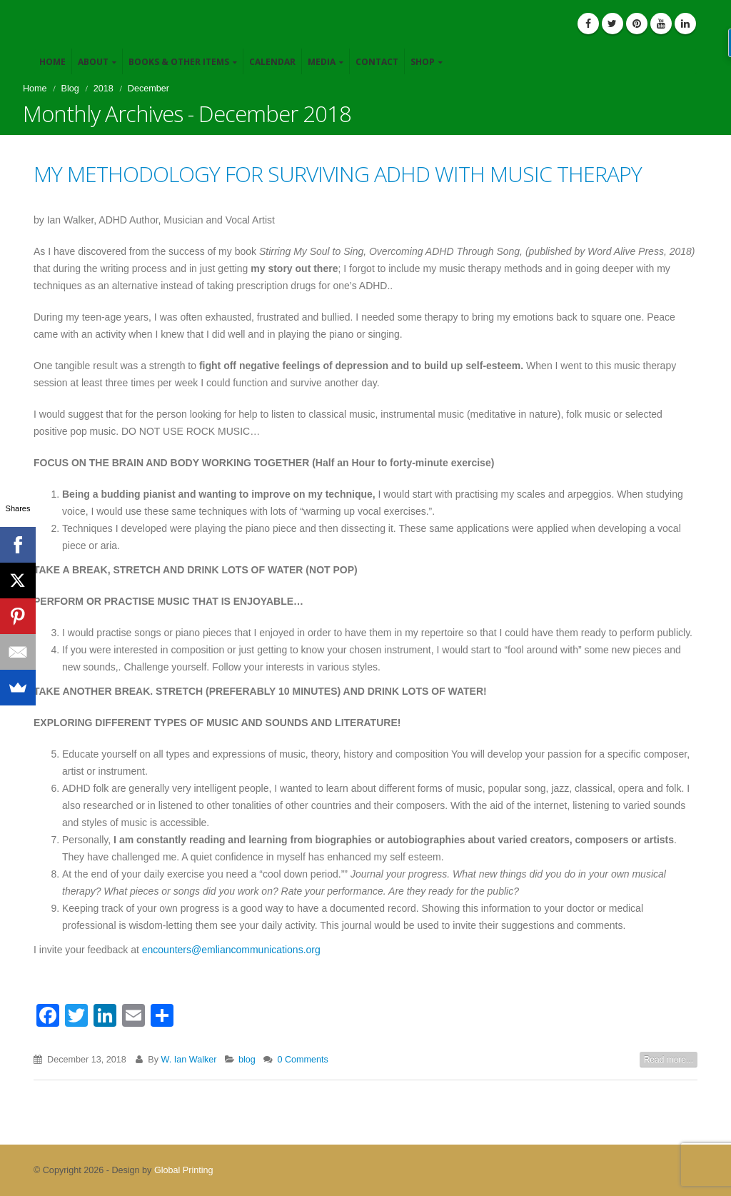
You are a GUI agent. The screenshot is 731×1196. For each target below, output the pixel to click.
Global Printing (183, 1170)
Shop (422, 62)
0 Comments (302, 1060)
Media (322, 62)
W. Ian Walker (189, 1060)
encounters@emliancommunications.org (231, 949)
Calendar (272, 62)
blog (247, 1060)
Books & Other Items (178, 62)
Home (52, 62)
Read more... (668, 1060)
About (93, 62)
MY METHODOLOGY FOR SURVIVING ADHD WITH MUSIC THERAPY (338, 174)
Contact (377, 62)
